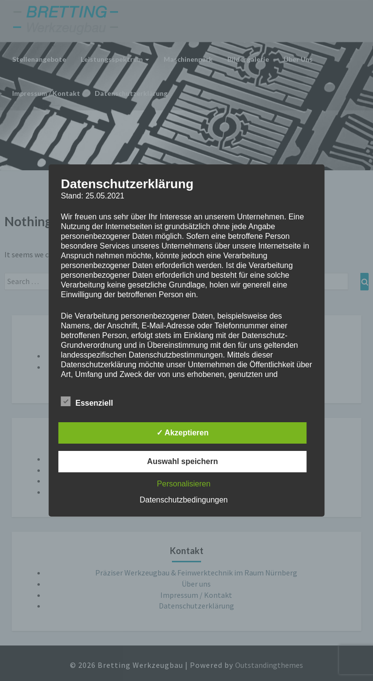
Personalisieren (183, 484)
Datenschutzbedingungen (184, 500)
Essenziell (87, 401)
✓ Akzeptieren (182, 433)
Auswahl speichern (182, 461)
